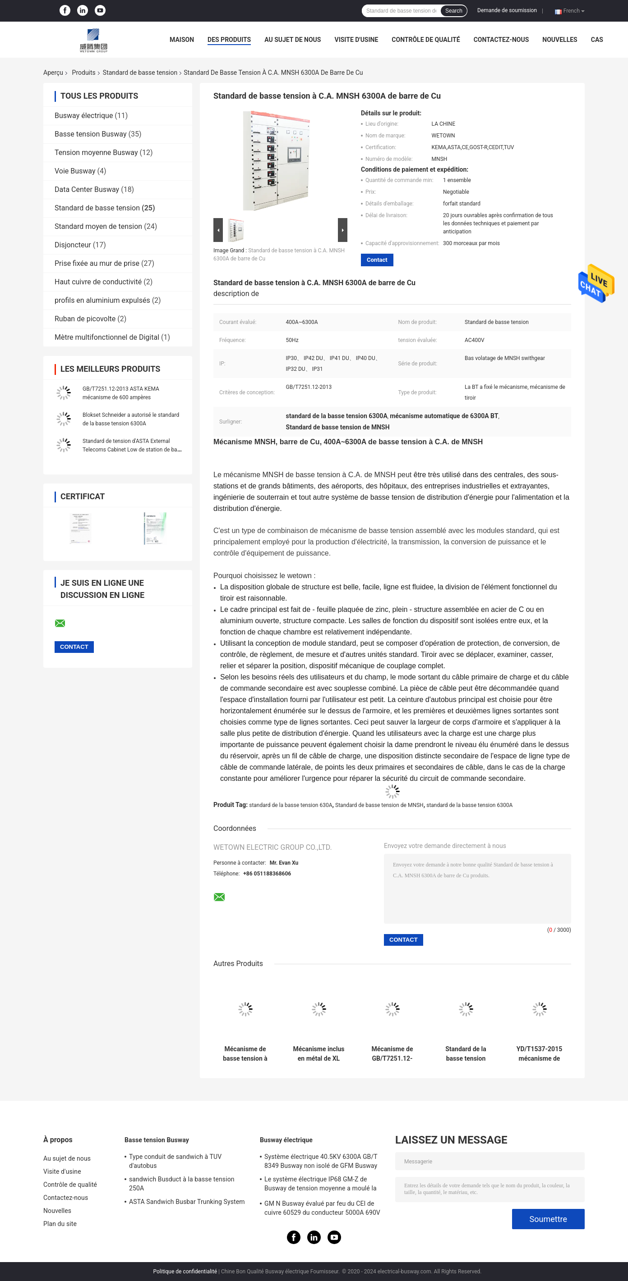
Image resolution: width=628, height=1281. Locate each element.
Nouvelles (559, 39)
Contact (377, 259)
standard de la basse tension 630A (290, 805)
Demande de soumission (507, 10)
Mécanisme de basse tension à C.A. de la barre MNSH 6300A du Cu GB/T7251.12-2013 (245, 1053)
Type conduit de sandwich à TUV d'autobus (175, 1161)
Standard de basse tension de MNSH (379, 805)
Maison (182, 39)
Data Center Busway (87, 189)
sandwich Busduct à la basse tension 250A (182, 1184)
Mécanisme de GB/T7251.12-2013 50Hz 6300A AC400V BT (392, 1053)
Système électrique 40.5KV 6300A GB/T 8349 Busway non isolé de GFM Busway (320, 1161)
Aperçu (53, 72)
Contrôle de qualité (426, 39)
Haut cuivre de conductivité (98, 282)
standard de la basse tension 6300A (469, 805)
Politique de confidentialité (185, 1271)
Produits (84, 72)
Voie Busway (75, 171)
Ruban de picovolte (85, 319)
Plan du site (60, 1223)
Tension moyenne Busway (96, 152)
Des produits (229, 39)
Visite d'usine (356, 39)
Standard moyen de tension (98, 226)
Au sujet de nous (292, 39)
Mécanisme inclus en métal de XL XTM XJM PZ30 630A (318, 1053)
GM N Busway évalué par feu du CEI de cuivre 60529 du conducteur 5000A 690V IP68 (322, 1209)
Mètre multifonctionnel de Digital (107, 337)
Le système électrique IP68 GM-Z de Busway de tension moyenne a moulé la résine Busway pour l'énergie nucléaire (320, 1185)
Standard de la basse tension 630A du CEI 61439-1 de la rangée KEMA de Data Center (465, 1053)
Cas (597, 39)
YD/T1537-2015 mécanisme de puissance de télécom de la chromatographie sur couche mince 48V (539, 1053)
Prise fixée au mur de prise (97, 263)
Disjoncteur (73, 245)
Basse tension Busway (91, 134)
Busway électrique (84, 115)
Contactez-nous (501, 39)
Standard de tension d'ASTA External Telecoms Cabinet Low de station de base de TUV (133, 449)
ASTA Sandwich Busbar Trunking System (187, 1201)
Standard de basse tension (140, 72)
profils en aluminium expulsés (102, 300)
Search (453, 11)
